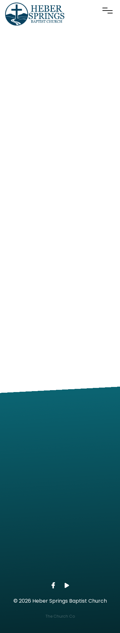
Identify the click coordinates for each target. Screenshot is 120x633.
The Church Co (60, 616)
